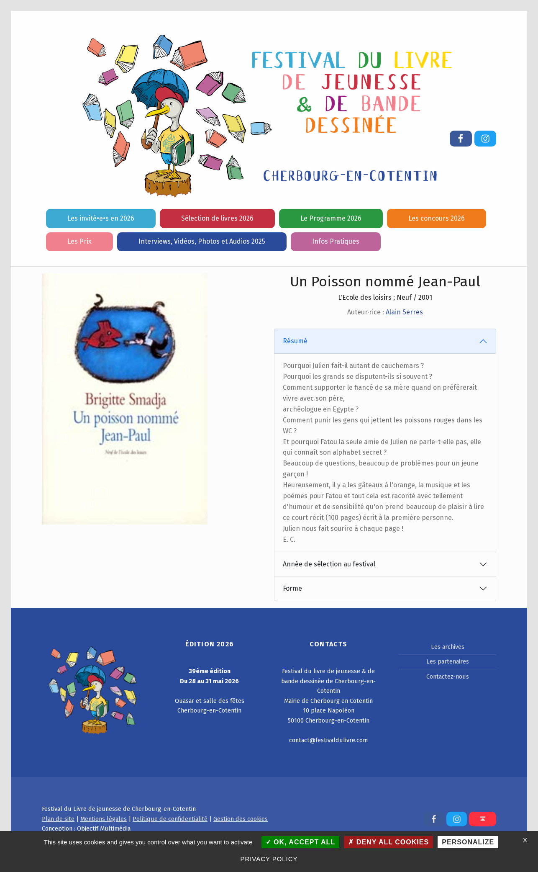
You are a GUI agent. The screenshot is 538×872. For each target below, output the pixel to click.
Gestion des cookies (240, 819)
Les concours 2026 (436, 218)
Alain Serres (404, 312)
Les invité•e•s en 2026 (100, 218)
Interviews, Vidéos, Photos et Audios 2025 (201, 241)
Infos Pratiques (335, 241)
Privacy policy (269, 858)
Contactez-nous (447, 676)
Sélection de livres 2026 (217, 218)
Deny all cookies (388, 842)
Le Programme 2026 (330, 218)
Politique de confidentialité (170, 819)
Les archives (447, 647)
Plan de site (58, 819)
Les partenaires (447, 661)
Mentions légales (103, 819)
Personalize (468, 842)
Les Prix (79, 241)
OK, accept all (301, 842)
